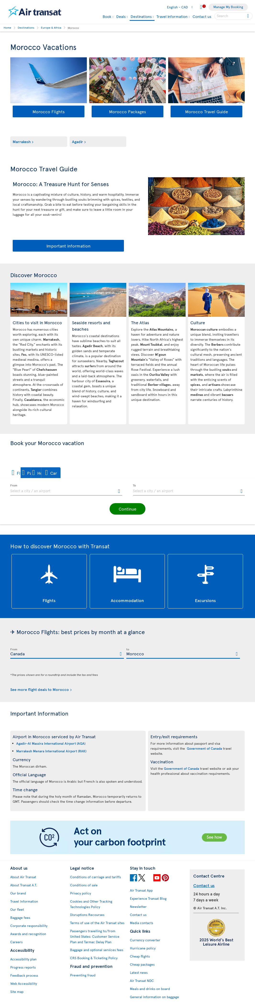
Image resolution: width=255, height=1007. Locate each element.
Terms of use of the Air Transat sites (97, 923)
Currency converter (145, 940)
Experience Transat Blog (148, 898)
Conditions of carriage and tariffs (95, 877)
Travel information (171, 16)
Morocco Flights (49, 111)
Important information (68, 246)
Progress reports (23, 967)
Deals (121, 16)
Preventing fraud (82, 975)
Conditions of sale (84, 885)
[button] (26, 472)
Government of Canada (204, 748)
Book (107, 16)
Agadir (77, 141)
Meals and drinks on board (150, 988)
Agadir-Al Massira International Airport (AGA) (50, 743)
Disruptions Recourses (87, 914)
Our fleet (17, 909)
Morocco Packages (127, 111)
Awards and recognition (28, 934)
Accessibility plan (23, 959)
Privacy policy (80, 893)
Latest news (139, 972)
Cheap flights (140, 956)
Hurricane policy (142, 948)
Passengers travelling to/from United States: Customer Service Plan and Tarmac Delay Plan (94, 936)
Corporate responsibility (28, 925)
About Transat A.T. (23, 885)
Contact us (202, 16)
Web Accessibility (23, 983)
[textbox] (66, 490)
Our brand (18, 893)
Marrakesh (22, 141)
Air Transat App (141, 890)
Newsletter (138, 906)
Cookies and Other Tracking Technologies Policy (91, 904)
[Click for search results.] (248, 16)
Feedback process (24, 975)
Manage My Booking (228, 7)
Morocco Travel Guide (206, 111)
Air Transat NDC (142, 980)
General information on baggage (154, 997)
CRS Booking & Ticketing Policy (93, 958)
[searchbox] (233, 16)
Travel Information (24, 901)
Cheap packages (142, 964)
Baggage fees (20, 917)
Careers (16, 942)
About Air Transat (23, 877)
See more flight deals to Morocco (39, 689)
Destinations (141, 16)
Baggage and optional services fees (96, 950)
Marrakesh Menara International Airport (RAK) (51, 751)
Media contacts (141, 923)
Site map (16, 991)
